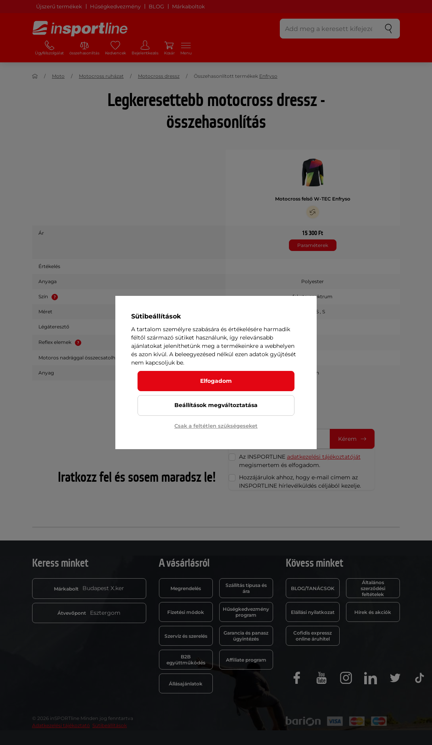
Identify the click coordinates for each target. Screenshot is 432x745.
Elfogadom (216, 380)
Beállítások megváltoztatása (216, 405)
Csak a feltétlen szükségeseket (216, 426)
